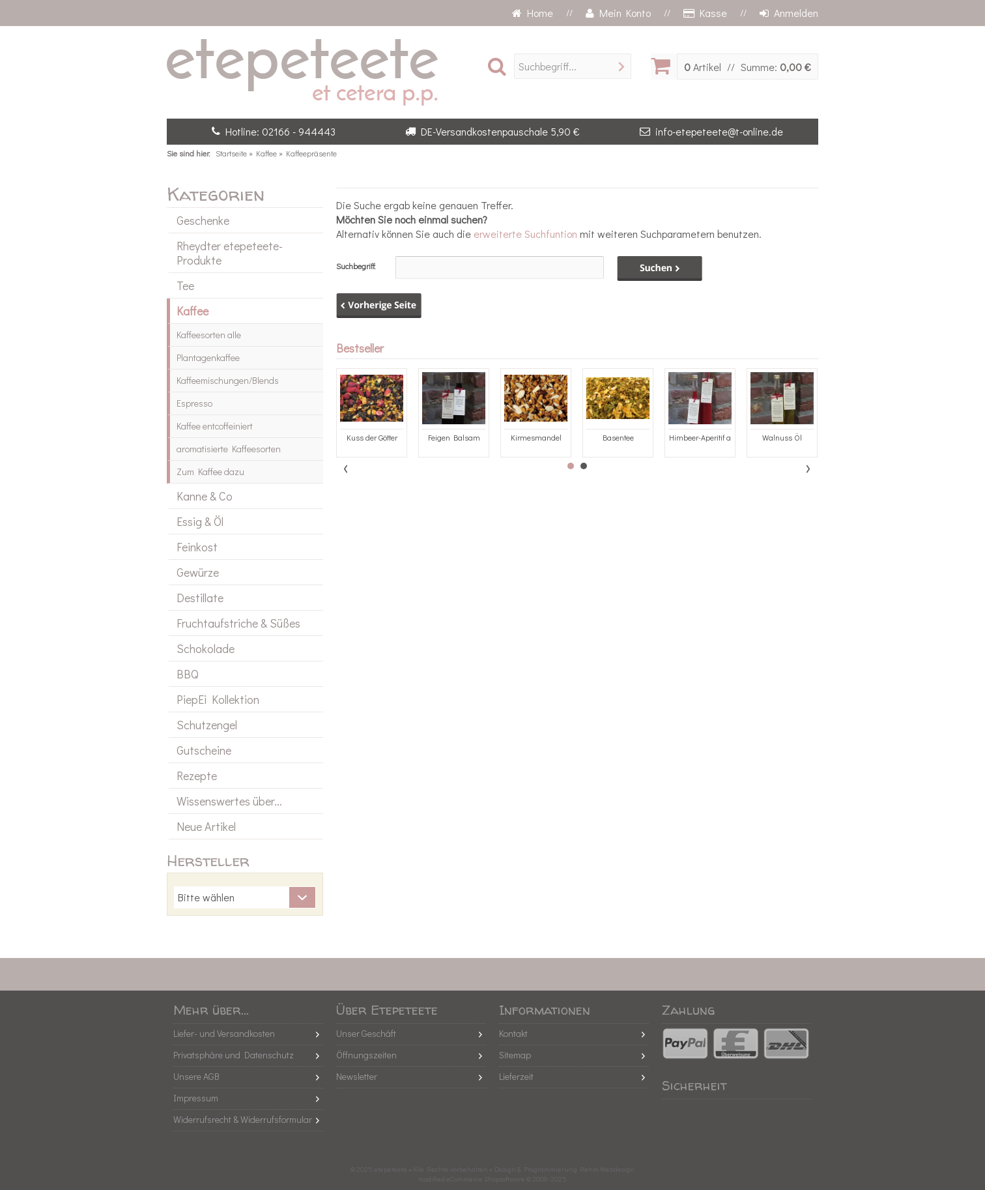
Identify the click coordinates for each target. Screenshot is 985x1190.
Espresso (194, 403)
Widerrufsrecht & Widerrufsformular (242, 1119)
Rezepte (197, 775)
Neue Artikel (206, 826)
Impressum (195, 1098)
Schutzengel (207, 725)
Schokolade (206, 648)
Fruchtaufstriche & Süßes (238, 623)
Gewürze (198, 572)
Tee (185, 285)
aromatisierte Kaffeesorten (229, 449)
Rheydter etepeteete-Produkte (230, 253)
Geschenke (203, 220)
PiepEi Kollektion (218, 699)
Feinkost (197, 547)
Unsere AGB (196, 1076)
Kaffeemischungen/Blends (228, 380)
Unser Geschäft (366, 1033)
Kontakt (513, 1033)
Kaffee (192, 311)
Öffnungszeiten (366, 1055)
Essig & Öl (200, 521)
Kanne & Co (205, 496)
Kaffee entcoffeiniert (215, 426)
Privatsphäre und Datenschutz (233, 1055)
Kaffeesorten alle (209, 334)
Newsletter (356, 1076)
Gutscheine (204, 750)
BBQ (188, 674)
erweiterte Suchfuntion (525, 233)
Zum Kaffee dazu (210, 471)
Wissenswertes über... (229, 801)
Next (807, 468)
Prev (346, 468)
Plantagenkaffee (208, 357)
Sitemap (515, 1055)
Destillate (200, 597)
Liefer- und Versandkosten (224, 1033)
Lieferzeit (516, 1076)
